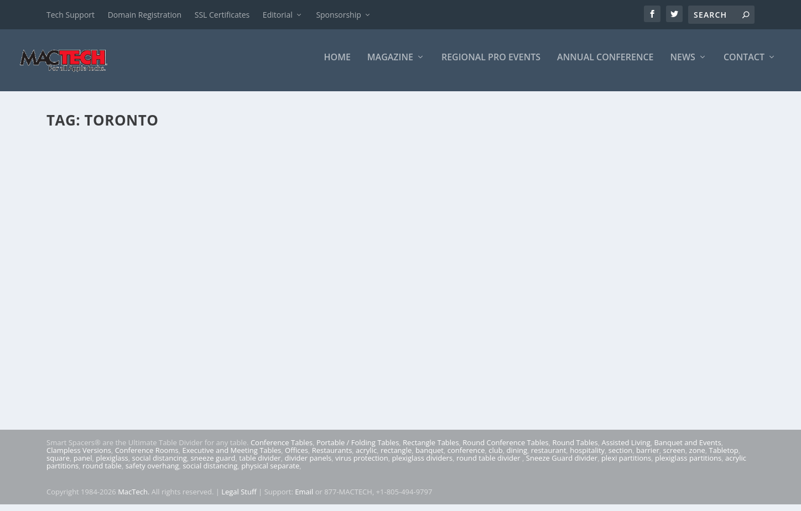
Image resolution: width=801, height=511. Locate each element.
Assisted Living (625, 449)
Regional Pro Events (490, 64)
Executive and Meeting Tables (231, 457)
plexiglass (112, 465)
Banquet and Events (687, 449)
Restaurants (332, 457)
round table (102, 472)
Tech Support (70, 14)
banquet (429, 457)
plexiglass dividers (422, 465)
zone (697, 457)
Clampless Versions (78, 457)
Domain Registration (144, 14)
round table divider (489, 465)
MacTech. (133, 498)
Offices (296, 457)
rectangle (396, 457)
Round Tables (574, 449)
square (58, 465)
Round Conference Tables (505, 449)
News (682, 64)
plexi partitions (626, 465)
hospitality (587, 457)
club (495, 457)
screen (674, 457)
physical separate (270, 472)
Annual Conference (605, 64)
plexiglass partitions (688, 465)
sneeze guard (213, 465)
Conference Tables (282, 449)
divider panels (307, 465)
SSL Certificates (222, 14)
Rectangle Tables (431, 449)
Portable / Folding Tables (357, 449)
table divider (259, 465)
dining (517, 457)
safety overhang (152, 472)
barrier (647, 457)
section (620, 457)
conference (466, 457)
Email (304, 498)
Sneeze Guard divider (561, 465)
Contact (744, 64)
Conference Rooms (147, 457)
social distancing (159, 465)
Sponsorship (338, 14)
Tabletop (723, 457)
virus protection (361, 465)
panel (83, 465)
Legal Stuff (239, 498)
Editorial (278, 14)
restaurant (548, 457)
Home (337, 64)
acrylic (366, 457)
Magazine (390, 64)
